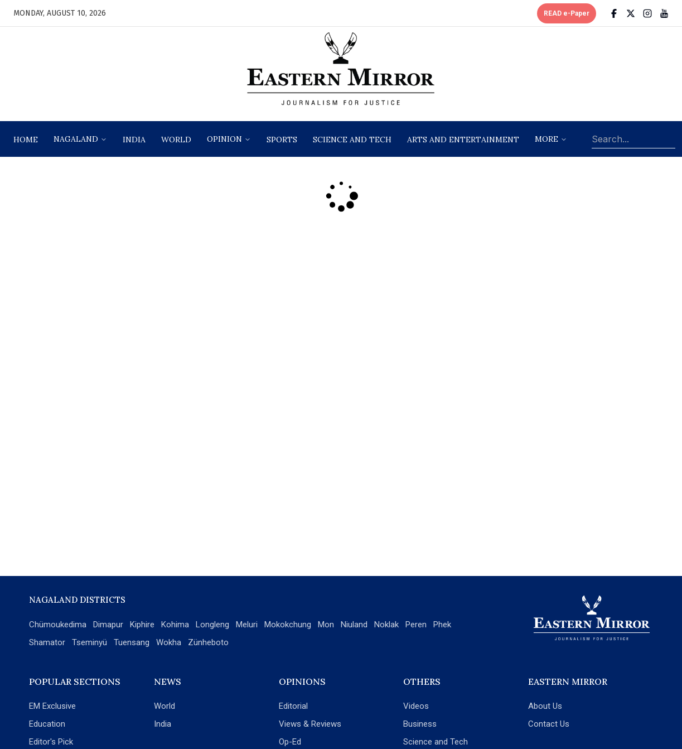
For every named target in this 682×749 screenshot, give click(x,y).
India (134, 140)
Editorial (293, 706)
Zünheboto (208, 642)
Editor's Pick (51, 742)
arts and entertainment (463, 140)
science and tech (352, 140)
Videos (416, 706)
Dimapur (108, 625)
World (176, 140)
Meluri (247, 625)
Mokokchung (287, 625)
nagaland (76, 139)
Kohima (175, 625)
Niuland (354, 625)
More (546, 139)
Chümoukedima (57, 625)
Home (25, 140)
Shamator (47, 642)
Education (47, 724)
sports (282, 140)
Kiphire (142, 625)
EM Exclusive (52, 706)
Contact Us (548, 724)
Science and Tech (435, 742)
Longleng (212, 625)
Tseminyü (89, 642)
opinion (224, 139)
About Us (545, 706)
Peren (416, 625)
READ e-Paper (566, 13)
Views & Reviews (310, 724)
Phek (442, 625)
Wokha (168, 642)
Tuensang (131, 642)
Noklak (386, 625)
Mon (326, 625)
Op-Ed (290, 742)
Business (420, 724)
